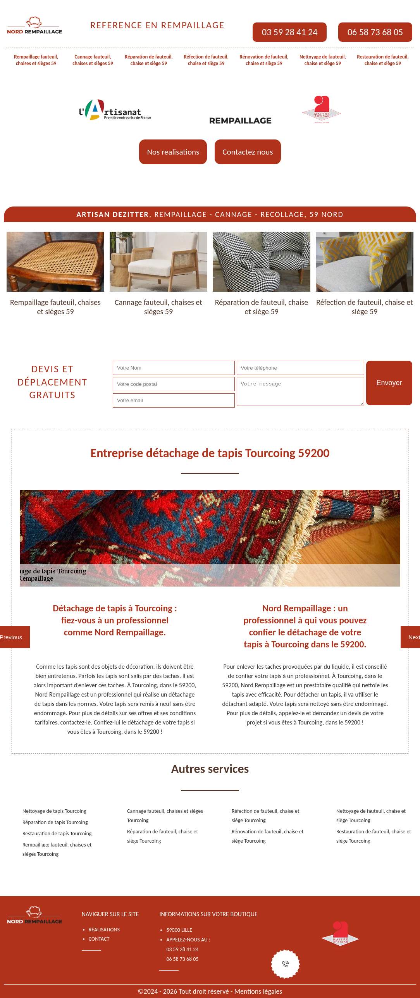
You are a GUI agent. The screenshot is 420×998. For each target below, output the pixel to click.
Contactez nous (247, 152)
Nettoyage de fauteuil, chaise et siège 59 (323, 60)
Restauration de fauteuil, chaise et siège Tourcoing (373, 836)
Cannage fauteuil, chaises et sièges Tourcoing (165, 816)
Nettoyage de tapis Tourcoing (54, 811)
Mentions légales (258, 991)
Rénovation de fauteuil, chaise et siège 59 (264, 60)
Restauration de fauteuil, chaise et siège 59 (383, 60)
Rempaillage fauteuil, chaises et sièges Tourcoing (56, 849)
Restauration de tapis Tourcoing (56, 833)
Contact (99, 939)
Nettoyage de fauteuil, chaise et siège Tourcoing (371, 816)
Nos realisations (173, 152)
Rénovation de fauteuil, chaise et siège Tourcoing (267, 836)
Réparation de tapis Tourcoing (55, 822)
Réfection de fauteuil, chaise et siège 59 (206, 60)
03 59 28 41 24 (289, 32)
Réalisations (104, 929)
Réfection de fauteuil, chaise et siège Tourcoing (266, 816)
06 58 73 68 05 (375, 32)
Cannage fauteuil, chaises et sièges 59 (92, 60)
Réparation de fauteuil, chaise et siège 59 (149, 60)
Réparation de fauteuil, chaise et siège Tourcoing (162, 836)
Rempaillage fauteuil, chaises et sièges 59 (36, 60)
